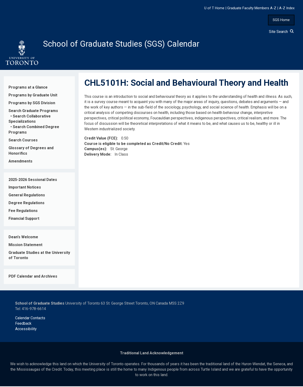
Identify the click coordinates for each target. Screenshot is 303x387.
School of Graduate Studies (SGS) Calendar (124, 44)
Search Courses (23, 141)
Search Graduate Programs (33, 111)
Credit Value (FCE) (100, 139)
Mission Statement (25, 245)
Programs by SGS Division (32, 103)
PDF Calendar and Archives (33, 277)
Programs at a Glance (28, 88)
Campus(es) (95, 150)
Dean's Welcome (23, 237)
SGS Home (281, 20)
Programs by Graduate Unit (33, 96)
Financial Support (24, 219)
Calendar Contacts (30, 318)
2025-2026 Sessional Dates (33, 180)
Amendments (20, 162)
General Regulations (27, 196)
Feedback (23, 324)
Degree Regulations (27, 203)
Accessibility (26, 329)
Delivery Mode (97, 155)
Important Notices (25, 188)
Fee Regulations (23, 211)
